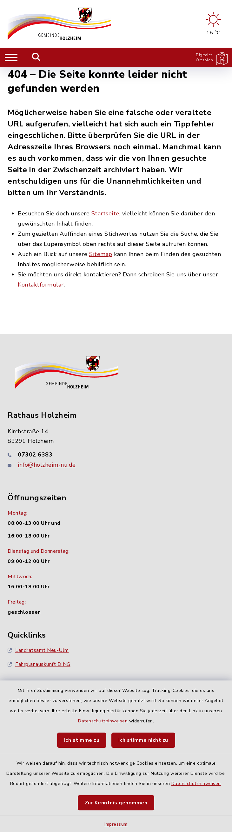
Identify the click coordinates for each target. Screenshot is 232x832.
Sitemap (100, 254)
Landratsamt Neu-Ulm (38, 650)
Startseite (105, 213)
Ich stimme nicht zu (143, 740)
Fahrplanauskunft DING (39, 664)
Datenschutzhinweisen (103, 721)
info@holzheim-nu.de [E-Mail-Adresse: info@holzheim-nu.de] (47, 465)
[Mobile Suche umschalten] (36, 57)
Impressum (116, 824)
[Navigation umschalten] (11, 57)
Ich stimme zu (82, 740)
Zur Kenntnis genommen (116, 802)
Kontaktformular (41, 284)
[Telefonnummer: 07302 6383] (116, 454)
